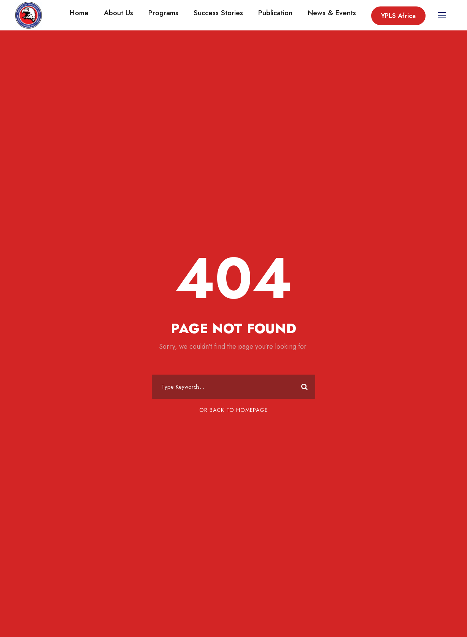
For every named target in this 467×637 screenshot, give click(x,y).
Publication (275, 13)
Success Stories (218, 13)
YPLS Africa (398, 15)
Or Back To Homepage (233, 410)
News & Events (332, 13)
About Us (118, 13)
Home (79, 13)
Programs (163, 13)
